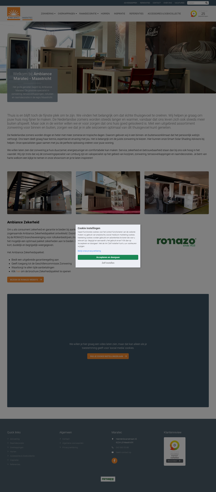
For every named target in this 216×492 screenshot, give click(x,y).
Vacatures (179, 3)
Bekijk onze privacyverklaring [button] (89, 251)
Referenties (136, 13)
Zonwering (48, 13)
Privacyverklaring (68, 447)
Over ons (168, 3)
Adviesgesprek (130, 3)
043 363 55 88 (122, 447)
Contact (157, 3)
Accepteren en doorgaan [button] (108, 257)
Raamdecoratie (88, 13)
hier (18, 271)
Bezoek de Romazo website (24, 280)
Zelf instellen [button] (108, 263)
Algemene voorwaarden (71, 443)
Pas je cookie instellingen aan (106, 356)
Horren (105, 13)
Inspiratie (119, 13)
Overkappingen (67, 13)
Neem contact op (123, 452)
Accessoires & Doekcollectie (164, 13)
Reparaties (145, 3)
